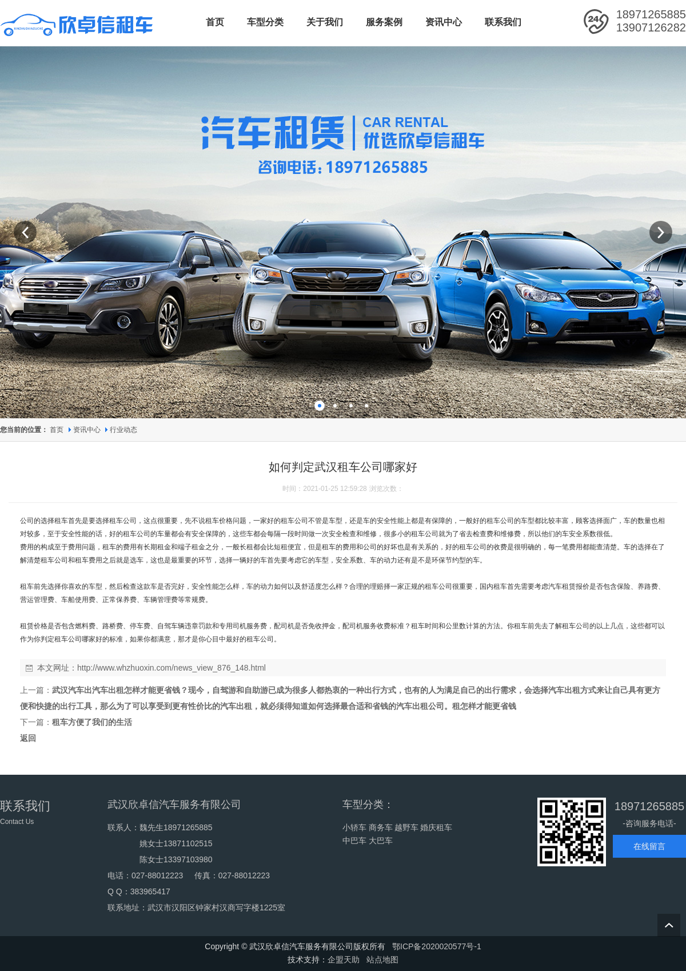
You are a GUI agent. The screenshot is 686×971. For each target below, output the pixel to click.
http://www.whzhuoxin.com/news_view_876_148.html (171, 667)
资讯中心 (87, 430)
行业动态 (123, 430)
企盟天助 (344, 959)
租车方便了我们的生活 (92, 722)
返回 (28, 738)
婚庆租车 (436, 827)
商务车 (381, 827)
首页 (56, 430)
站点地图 (382, 959)
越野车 (406, 827)
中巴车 (354, 840)
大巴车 (381, 840)
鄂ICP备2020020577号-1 (436, 946)
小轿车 (354, 827)
